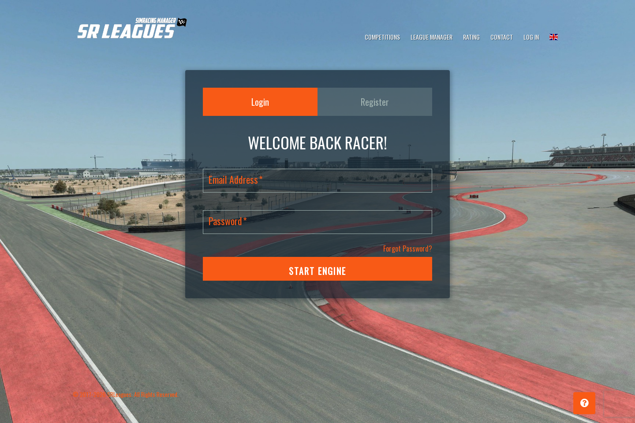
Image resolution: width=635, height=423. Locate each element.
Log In (531, 36)
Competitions (382, 36)
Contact (501, 36)
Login (260, 101)
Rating (471, 36)
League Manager (431, 36)
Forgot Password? (407, 248)
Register (375, 101)
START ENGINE (317, 271)
